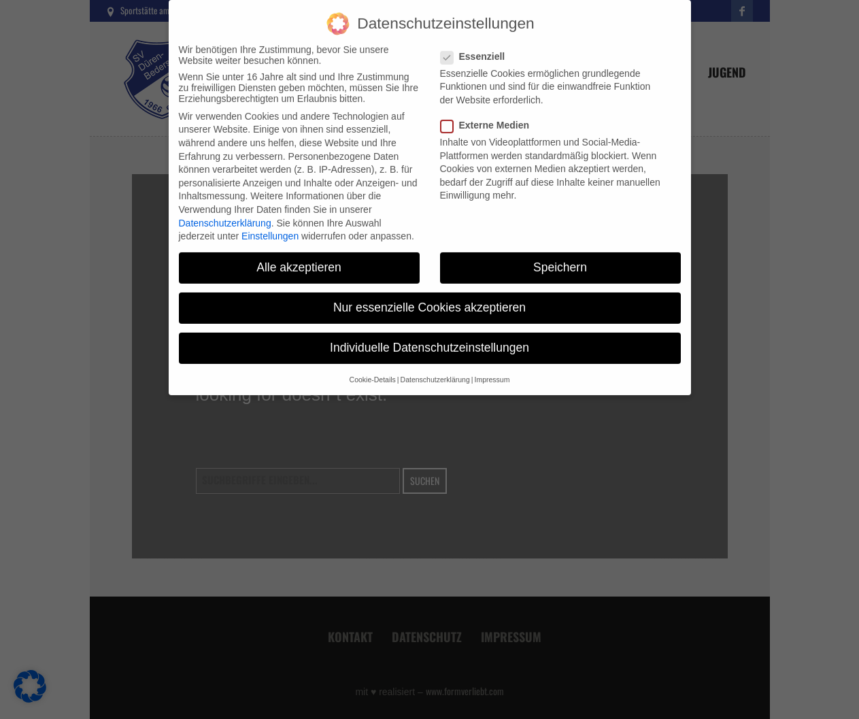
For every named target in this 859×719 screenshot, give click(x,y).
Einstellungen (270, 226)
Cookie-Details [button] (373, 370)
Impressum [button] (491, 370)
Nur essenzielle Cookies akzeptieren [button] (429, 298)
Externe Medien (489, 115)
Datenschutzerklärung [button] (435, 370)
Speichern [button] (560, 258)
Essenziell (477, 46)
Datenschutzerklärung (225, 212)
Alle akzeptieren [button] (298, 258)
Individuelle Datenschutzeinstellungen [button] (429, 338)
